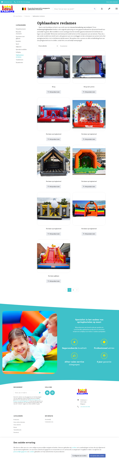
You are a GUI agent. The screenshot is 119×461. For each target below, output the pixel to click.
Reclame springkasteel (53, 134)
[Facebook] (47, 392)
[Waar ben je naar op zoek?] (75, 9)
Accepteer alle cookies (97, 456)
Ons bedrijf (48, 419)
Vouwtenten (19, 62)
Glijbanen (18, 46)
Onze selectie (17, 424)
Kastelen (18, 41)
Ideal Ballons (17, 16)
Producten (27, 16)
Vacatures (16, 432)
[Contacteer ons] (6, 2)
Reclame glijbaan (53, 276)
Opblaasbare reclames (20, 56)
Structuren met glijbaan (20, 37)
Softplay (18, 52)
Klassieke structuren (19, 32)
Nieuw (15, 427)
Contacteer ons (49, 422)
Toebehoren (19, 60)
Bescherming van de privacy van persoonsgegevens (26, 400)
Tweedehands (17, 430)
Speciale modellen (21, 49)
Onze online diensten (19, 422)
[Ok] (40, 392)
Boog (53, 87)
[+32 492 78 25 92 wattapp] (22, 2)
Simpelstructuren (21, 29)
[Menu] (116, 9)
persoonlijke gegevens (20, 452)
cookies (74, 447)
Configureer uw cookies (79, 456)
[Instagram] (52, 392)
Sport (17, 44)
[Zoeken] (95, 9)
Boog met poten (89, 87)
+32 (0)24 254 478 (85, 406)
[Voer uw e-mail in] (28, 392)
